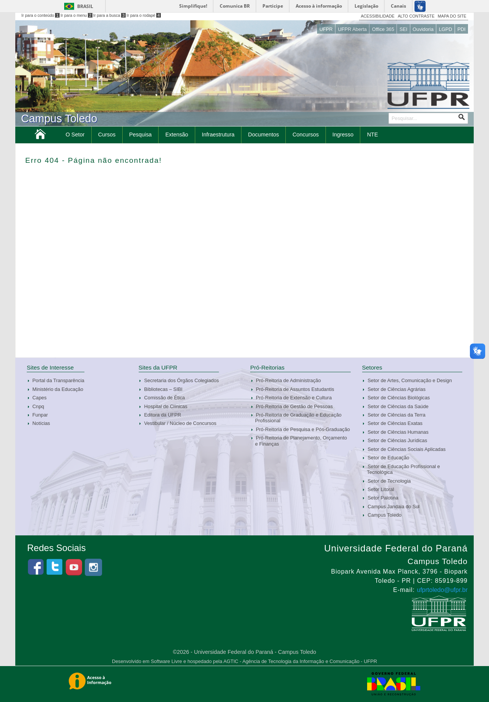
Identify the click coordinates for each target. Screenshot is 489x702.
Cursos (107, 134)
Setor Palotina (383, 498)
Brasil (85, 6)
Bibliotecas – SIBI (163, 389)
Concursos (306, 134)
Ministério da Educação (57, 389)
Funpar (40, 415)
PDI (461, 29)
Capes (39, 397)
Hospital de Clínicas (165, 406)
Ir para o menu (76, 15)
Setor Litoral (381, 489)
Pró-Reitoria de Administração (288, 380)
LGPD (445, 29)
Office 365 (383, 29)
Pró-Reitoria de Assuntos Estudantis (295, 389)
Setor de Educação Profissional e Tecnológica (403, 469)
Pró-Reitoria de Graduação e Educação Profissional (298, 417)
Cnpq (38, 406)
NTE (372, 134)
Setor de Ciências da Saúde (398, 406)
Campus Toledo (385, 515)
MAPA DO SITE (452, 16)
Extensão (176, 134)
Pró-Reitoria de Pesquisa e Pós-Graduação (303, 429)
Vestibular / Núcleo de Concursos (180, 423)
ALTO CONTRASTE (416, 16)
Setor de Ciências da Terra (396, 415)
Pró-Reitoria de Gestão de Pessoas (294, 406)
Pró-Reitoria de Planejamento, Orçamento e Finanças (301, 440)
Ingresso (342, 134)
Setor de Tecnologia (389, 481)
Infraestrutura (218, 134)
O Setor (75, 134)
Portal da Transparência (58, 380)
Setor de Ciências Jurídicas (397, 440)
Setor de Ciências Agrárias (397, 389)
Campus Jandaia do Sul (393, 506)
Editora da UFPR (162, 415)
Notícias (41, 423)
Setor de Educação (388, 457)
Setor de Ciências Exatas (395, 423)
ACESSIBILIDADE (377, 16)
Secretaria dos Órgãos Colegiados (181, 380)
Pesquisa (140, 134)
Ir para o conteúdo (40, 15)
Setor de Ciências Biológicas (399, 397)
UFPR (326, 29)
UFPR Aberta (352, 29)
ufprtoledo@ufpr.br (442, 590)
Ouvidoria (423, 29)
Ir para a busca (109, 15)
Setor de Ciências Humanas (398, 432)
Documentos (263, 134)
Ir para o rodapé (143, 15)
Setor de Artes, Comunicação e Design (410, 380)
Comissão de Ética (164, 397)
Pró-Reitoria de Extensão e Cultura (294, 397)
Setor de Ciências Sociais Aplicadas (406, 449)
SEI (404, 29)
